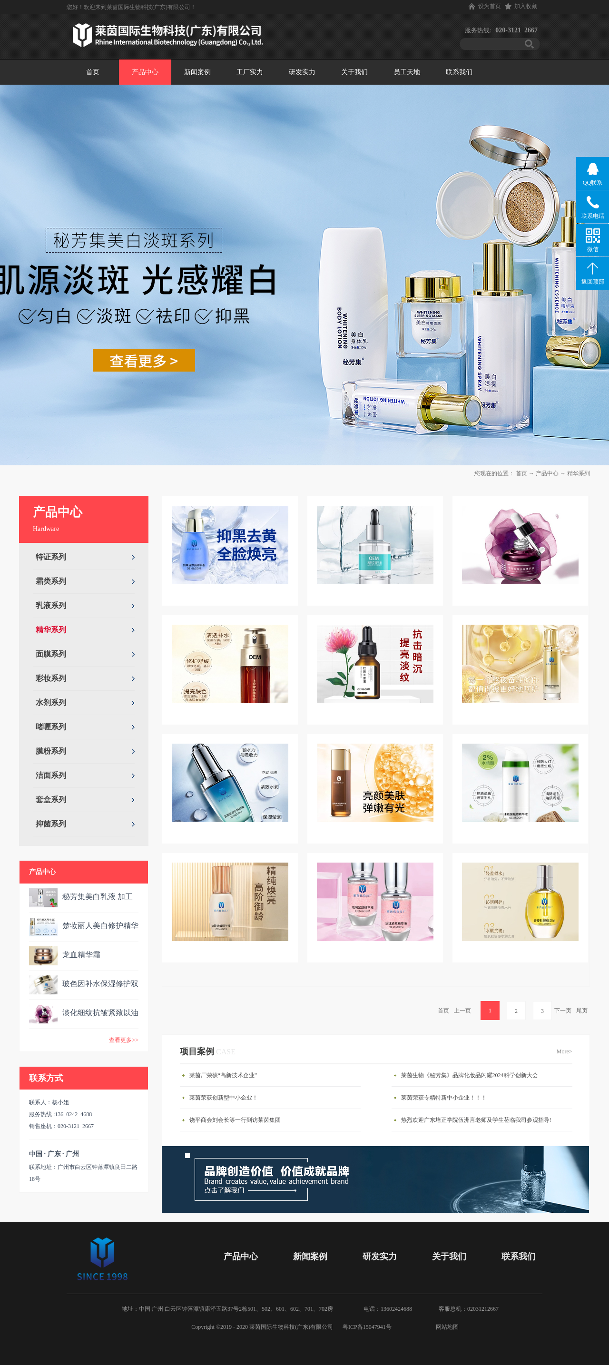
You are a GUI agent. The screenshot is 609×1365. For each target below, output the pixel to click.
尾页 (582, 1010)
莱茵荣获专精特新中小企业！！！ (444, 1097)
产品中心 (547, 473)
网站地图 (446, 1327)
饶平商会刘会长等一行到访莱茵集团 (235, 1120)
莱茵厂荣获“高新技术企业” (223, 1075)
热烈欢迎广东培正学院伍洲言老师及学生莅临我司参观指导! (476, 1120)
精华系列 (578, 473)
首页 (92, 72)
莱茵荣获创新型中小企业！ (223, 1097)
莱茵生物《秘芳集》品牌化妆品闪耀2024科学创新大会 (469, 1075)
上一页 (462, 1010)
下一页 (562, 1010)
